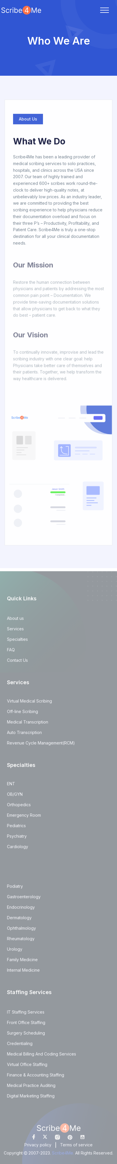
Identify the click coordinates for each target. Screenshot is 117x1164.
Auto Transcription (24, 734)
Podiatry (15, 888)
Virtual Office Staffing (27, 1066)
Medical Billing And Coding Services (41, 1056)
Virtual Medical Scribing (29, 703)
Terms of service (76, 1147)
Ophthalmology (21, 930)
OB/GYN (15, 796)
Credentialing (20, 1045)
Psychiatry (17, 838)
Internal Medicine (23, 972)
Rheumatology (21, 941)
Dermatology (19, 920)
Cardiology (17, 849)
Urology (14, 951)
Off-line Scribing (22, 713)
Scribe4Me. (63, 1155)
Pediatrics (16, 828)
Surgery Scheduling (26, 1035)
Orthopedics (19, 807)
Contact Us (17, 662)
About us (15, 620)
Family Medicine (22, 962)
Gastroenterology (24, 899)
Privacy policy (37, 1147)
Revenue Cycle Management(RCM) (41, 745)
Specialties (17, 641)
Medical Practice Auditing (31, 1087)
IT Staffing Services (25, 1014)
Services (15, 631)
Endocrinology (21, 909)
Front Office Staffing (26, 1024)
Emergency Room (24, 817)
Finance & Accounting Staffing (35, 1077)
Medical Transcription (27, 724)
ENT (11, 786)
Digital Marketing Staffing (31, 1098)
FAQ (11, 652)
